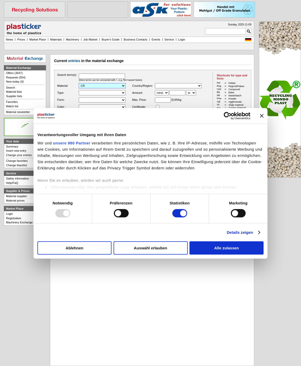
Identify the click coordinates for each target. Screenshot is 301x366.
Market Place (37, 39)
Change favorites (17, 160)
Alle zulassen (226, 248)
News (9, 39)
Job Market (90, 39)
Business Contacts (135, 39)
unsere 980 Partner (71, 143)
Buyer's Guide (111, 39)
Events (156, 39)
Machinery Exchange (19, 222)
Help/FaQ (12, 182)
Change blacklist (16, 165)
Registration (13, 218)
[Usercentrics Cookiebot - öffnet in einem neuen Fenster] (227, 116)
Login (9, 213)
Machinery (72, 39)
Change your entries (19, 155)
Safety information (17, 178)
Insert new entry (16, 150)
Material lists (14, 91)
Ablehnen (74, 248)
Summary (12, 146)
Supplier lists (14, 96)
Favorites (12, 101)
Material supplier (16, 196)
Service (169, 39)
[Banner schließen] (262, 116)
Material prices (15, 200)
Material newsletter (18, 112)
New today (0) (15, 81)
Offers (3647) (14, 73)
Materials (56, 39)
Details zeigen (240, 232)
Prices (21, 39)
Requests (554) (15, 77)
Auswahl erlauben (150, 248)
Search (10, 87)
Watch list (12, 106)
